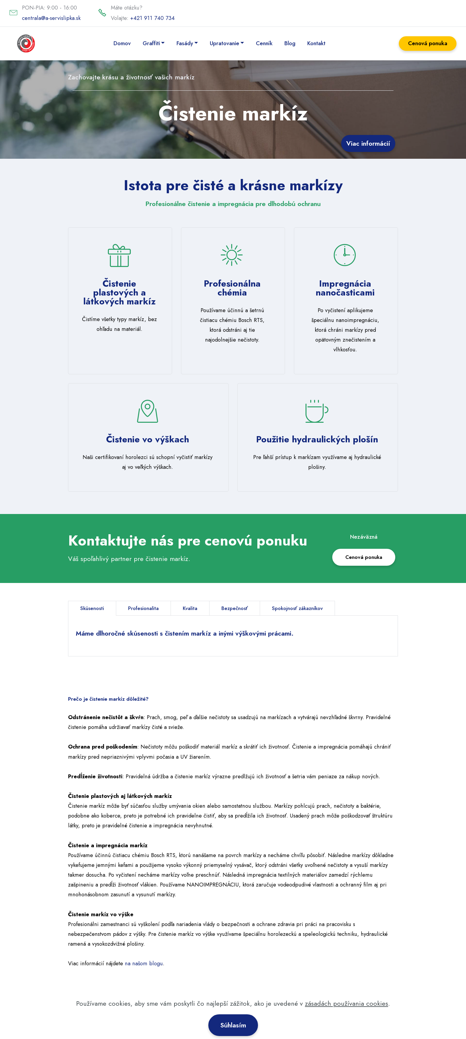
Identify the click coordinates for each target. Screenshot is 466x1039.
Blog (290, 43)
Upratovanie (225, 43)
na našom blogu (144, 967)
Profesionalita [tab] (146, 608)
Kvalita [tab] (194, 608)
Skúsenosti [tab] (93, 608)
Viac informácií (368, 143)
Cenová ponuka (427, 43)
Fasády (185, 43)
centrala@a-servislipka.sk (51, 18)
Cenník (264, 43)
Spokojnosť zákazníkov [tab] (307, 608)
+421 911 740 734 (152, 18)
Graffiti (151, 43)
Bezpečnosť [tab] (240, 608)
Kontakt (317, 43)
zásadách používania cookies (346, 1009)
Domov (122, 43)
